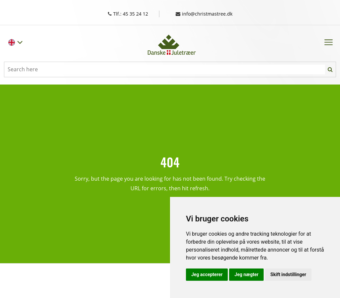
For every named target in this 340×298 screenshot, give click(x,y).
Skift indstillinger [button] (288, 274)
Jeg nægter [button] (246, 274)
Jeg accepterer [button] (206, 274)
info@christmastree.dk (207, 13)
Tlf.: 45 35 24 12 (132, 13)
